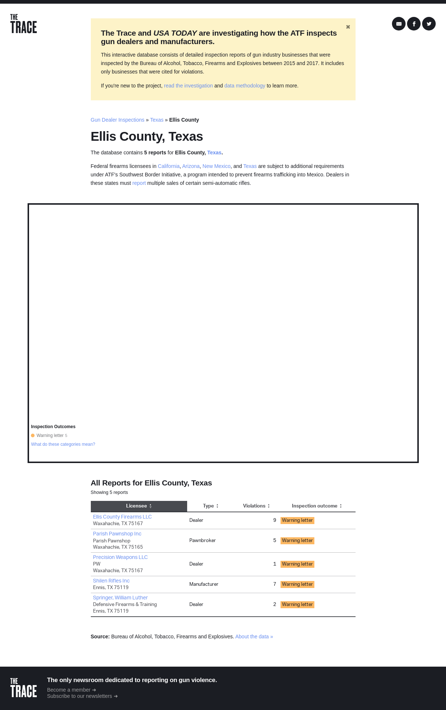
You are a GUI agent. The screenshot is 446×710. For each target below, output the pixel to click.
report (139, 183)
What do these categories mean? (63, 444)
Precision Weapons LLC (120, 557)
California (168, 166)
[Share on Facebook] (414, 24)
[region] (223, 333)
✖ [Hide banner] (348, 27)
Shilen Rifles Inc (111, 581)
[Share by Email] (399, 24)
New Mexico (217, 166)
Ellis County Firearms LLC (122, 517)
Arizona (191, 166)
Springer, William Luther (120, 597)
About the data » (254, 636)
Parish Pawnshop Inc (117, 534)
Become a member (68, 690)
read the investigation (188, 86)
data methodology (244, 86)
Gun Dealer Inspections (117, 120)
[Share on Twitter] (429, 24)
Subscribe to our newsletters (79, 696)
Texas (157, 120)
